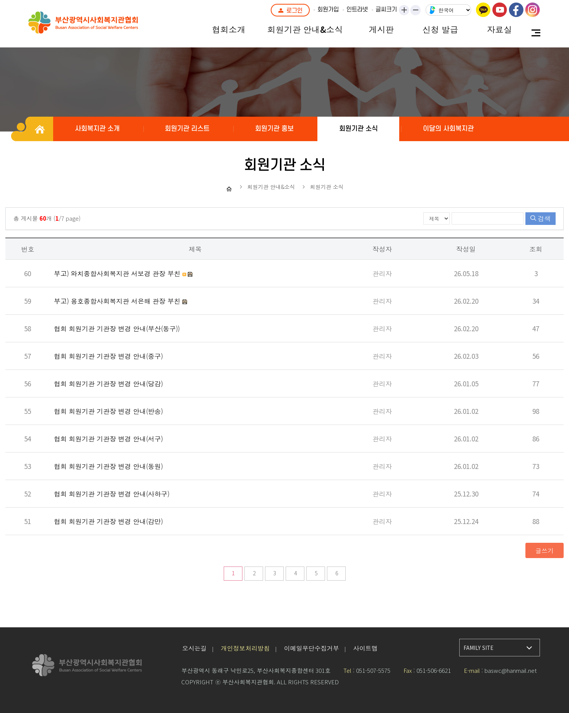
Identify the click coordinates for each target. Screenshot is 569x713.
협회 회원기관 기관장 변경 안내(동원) (108, 466)
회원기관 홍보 (274, 128)
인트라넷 (357, 9)
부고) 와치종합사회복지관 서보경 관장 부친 (118, 273)
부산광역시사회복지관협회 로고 (101, 26)
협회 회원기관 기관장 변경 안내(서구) (108, 438)
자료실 (499, 29)
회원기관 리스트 (187, 128)
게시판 (381, 29)
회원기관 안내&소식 (305, 29)
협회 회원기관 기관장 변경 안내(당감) (108, 383)
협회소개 (228, 29)
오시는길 (194, 648)
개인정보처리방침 (245, 648)
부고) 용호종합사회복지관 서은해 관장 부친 (118, 301)
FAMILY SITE (478, 647)
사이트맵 (365, 648)
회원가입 (328, 9)
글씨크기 (386, 9)
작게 (418, 10)
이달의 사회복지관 (448, 128)
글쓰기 (544, 550)
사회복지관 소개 (97, 128)
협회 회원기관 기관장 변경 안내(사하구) (111, 493)
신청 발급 (440, 29)
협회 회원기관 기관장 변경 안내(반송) (108, 411)
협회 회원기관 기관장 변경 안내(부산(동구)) (117, 328)
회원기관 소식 (358, 128)
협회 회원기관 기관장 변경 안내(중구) (108, 356)
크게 (404, 10)
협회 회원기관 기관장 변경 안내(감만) (108, 521)
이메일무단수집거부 (311, 648)
